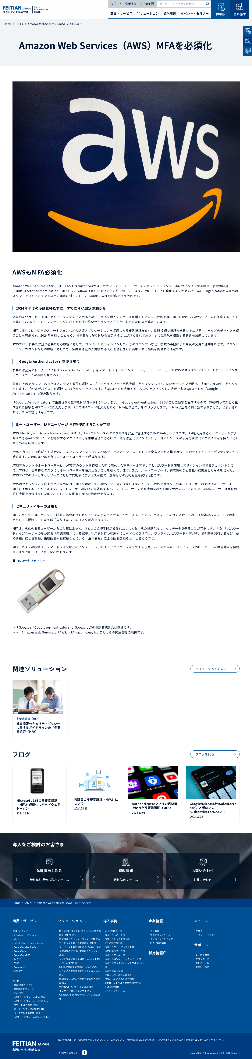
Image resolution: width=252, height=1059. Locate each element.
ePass (17, 939)
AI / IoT (16, 981)
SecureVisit (19, 967)
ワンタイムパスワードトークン (30, 943)
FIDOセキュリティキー (25, 935)
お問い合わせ (202, 879)
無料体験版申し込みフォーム (49, 879)
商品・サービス (121, 13)
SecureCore (20, 951)
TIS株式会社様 (112, 986)
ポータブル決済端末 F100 (27, 1012)
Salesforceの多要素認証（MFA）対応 (78, 966)
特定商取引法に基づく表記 (140, 1039)
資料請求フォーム (126, 879)
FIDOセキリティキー (31, 560)
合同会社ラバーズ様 (115, 934)
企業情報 (130, 3)
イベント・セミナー (195, 13)
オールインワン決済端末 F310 (29, 1009)
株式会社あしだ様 (114, 970)
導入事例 (170, 13)
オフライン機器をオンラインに (75, 990)
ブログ (199, 930)
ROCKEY (18, 971)
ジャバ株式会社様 (114, 942)
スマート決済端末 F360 (26, 1005)
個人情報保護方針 (67, 1039)
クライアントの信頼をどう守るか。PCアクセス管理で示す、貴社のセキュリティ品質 (80, 950)
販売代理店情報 (158, 942)
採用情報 (147, 3)
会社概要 (154, 930)
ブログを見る (204, 754)
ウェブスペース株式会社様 (118, 974)
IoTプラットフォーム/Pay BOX (29, 997)
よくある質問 (202, 955)
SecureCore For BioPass (26, 947)
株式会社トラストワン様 (117, 938)
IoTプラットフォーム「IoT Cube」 (31, 1001)
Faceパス (18, 993)
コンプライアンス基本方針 (169, 1039)
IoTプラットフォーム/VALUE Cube (31, 1016)
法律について (117, 1039)
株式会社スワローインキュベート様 (123, 958)
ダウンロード (202, 958)
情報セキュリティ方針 (197, 1039)
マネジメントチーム (160, 934)
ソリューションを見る (211, 668)
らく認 (17, 959)
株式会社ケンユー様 (115, 954)
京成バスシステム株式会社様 (119, 978)
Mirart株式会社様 (113, 930)
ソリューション (148, 13)
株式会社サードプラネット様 (119, 946)
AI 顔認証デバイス (23, 985)
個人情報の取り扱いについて (93, 1039)
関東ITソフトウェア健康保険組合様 (123, 982)
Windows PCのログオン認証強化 (76, 986)
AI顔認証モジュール (24, 989)
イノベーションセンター (162, 938)
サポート (116, 3)
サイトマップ (218, 1039)
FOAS (16, 963)
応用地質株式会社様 (115, 950)
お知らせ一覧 (202, 962)
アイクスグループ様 (115, 990)
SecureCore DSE (22, 955)
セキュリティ (20, 931)
